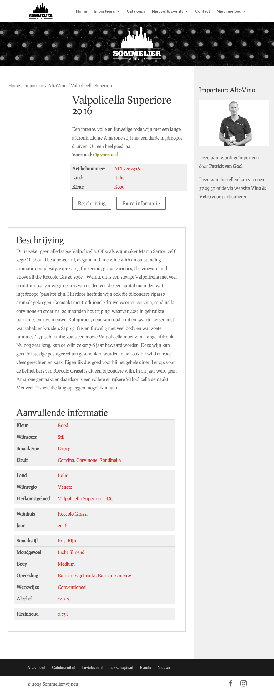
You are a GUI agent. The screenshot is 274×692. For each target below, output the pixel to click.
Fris (61, 540)
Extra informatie (142, 203)
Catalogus (136, 11)
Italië (63, 475)
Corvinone (86, 460)
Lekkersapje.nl (121, 667)
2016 (62, 525)
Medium (66, 564)
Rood (63, 425)
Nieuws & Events (167, 11)
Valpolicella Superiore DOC (85, 498)
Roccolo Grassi (73, 514)
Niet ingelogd (229, 11)
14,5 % (64, 598)
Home (81, 11)
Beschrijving (93, 203)
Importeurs (104, 11)
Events (145, 667)
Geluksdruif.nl (63, 667)
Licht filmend (71, 552)
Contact (202, 11)
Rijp (72, 540)
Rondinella (110, 460)
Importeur (34, 85)
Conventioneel (72, 587)
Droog (64, 448)
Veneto (65, 487)
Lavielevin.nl (92, 667)
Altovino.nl (36, 667)
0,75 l (63, 614)
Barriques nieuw (114, 575)
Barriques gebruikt (77, 575)
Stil (61, 437)
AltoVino (57, 85)
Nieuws (164, 667)
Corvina (66, 460)
